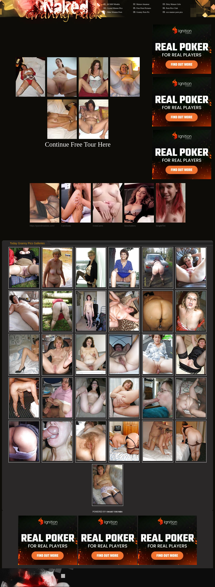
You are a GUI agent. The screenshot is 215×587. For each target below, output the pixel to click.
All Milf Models (113, 4)
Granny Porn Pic (143, 12)
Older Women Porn (114, 12)
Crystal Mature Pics (114, 8)
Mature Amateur (142, 4)
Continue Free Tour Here (78, 144)
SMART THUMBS (114, 512)
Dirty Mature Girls (173, 4)
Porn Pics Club (172, 8)
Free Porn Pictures (143, 8)
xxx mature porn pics (174, 12)
